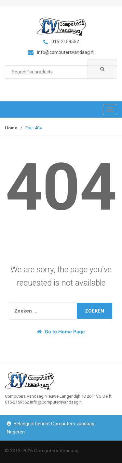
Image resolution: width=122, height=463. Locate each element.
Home (11, 127)
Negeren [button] (16, 432)
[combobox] (61, 72)
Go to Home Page (61, 332)
